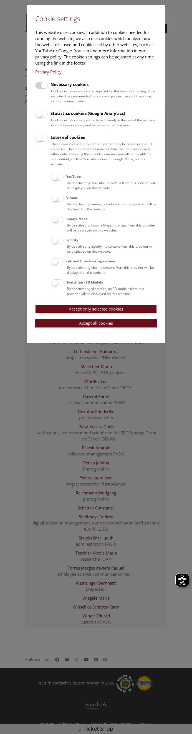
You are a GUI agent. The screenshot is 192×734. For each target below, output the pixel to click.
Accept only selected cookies (96, 309)
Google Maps (76, 218)
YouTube (73, 176)
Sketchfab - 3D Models (84, 282)
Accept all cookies (96, 323)
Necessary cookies (69, 84)
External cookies (67, 137)
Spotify (72, 240)
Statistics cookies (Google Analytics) (87, 113)
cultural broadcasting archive (90, 261)
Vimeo (71, 197)
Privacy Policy (48, 72)
